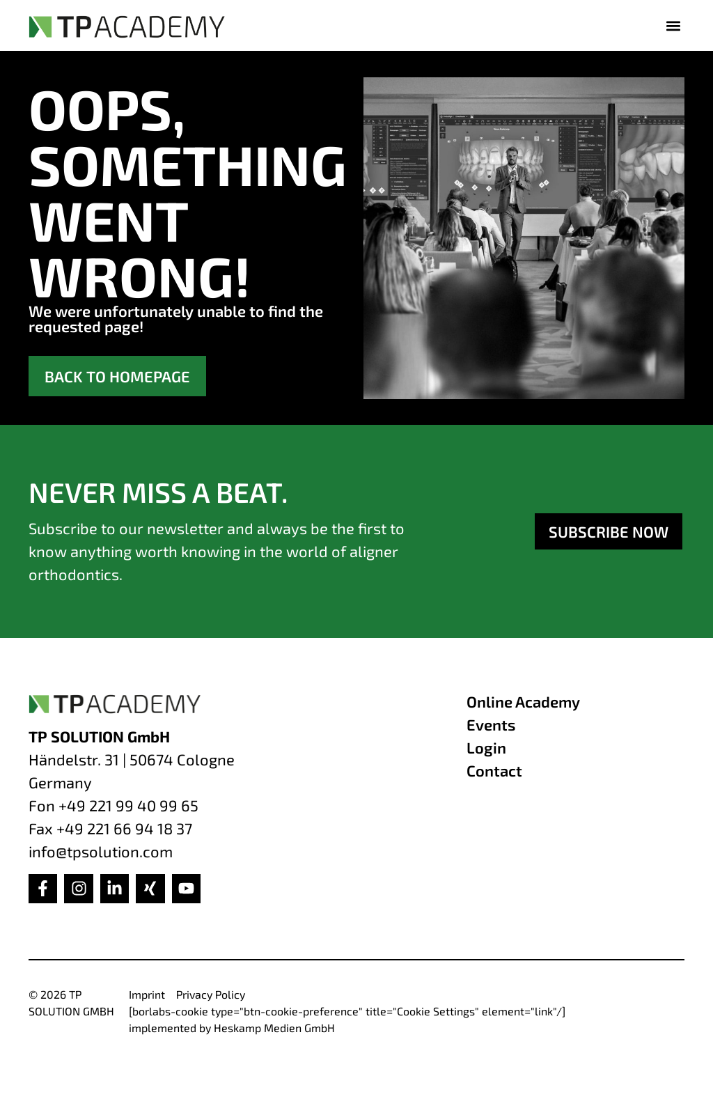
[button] (672, 25)
